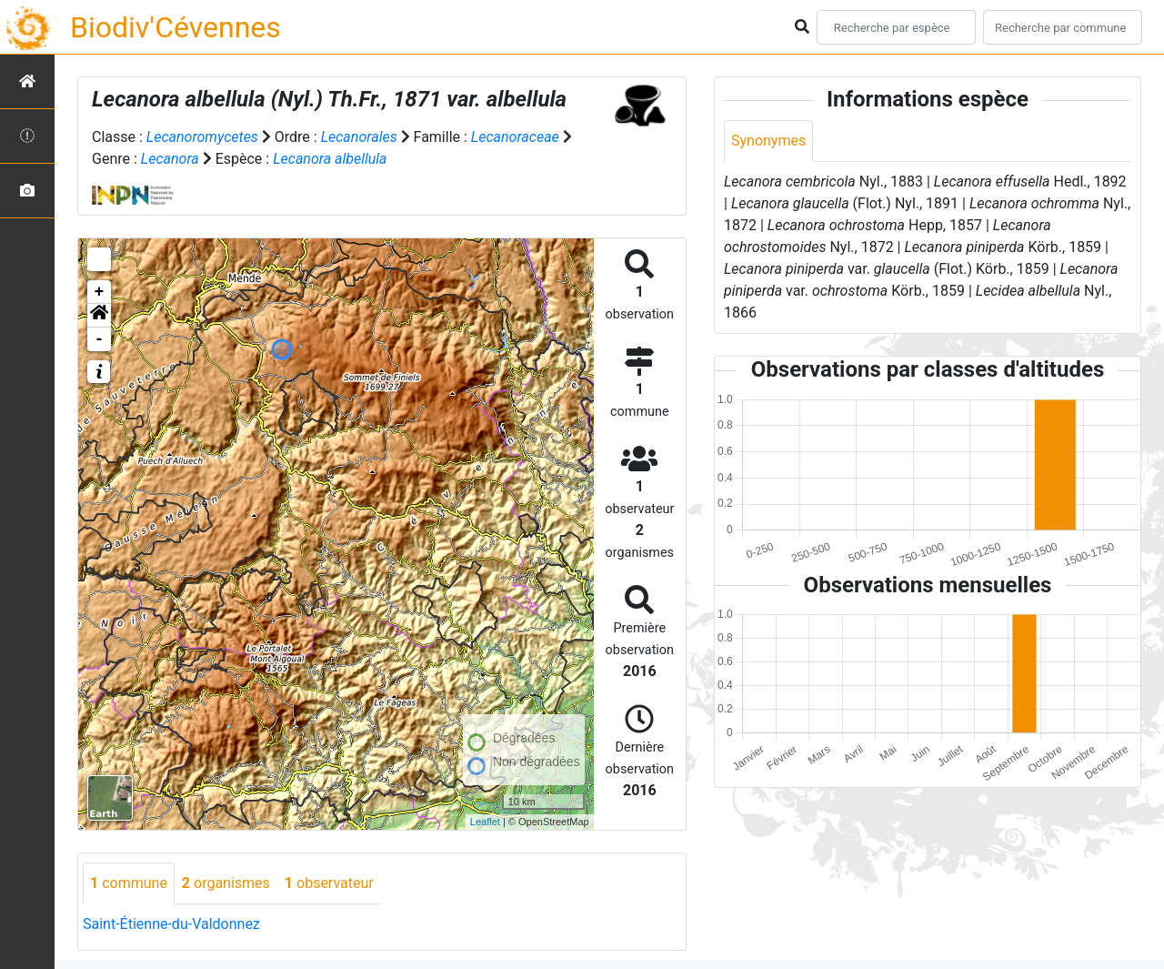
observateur (329, 883)
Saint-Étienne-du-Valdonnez (171, 924)
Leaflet (485, 821)
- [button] (100, 339)
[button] (99, 316)
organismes (226, 883)
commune (128, 883)
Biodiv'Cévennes (175, 27)
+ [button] (100, 292)
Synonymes (768, 140)
